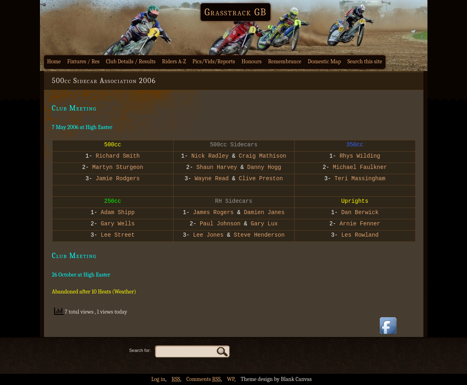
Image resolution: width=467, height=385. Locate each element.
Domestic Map (324, 61)
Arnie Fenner (359, 224)
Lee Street (115, 235)
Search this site (365, 61)
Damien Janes (264, 213)
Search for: (140, 350)
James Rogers (213, 213)
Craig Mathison (263, 156)
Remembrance (285, 61)
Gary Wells (118, 224)
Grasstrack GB (236, 12)
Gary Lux (264, 224)
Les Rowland (359, 235)
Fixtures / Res (83, 61)
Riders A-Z (174, 61)
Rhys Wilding (359, 156)
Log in (158, 379)
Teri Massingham (360, 179)
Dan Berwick (359, 213)
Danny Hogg (264, 168)
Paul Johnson (220, 224)
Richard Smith (118, 156)
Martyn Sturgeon (117, 168)
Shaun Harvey (215, 168)
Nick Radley (209, 156)
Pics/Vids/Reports (214, 61)
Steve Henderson (259, 235)
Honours (251, 61)
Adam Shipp (118, 213)
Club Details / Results (131, 61)
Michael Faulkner (360, 168)
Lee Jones (208, 235)
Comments (203, 379)
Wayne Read (209, 179)
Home (54, 61)
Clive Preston (261, 179)
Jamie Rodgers (116, 179)
